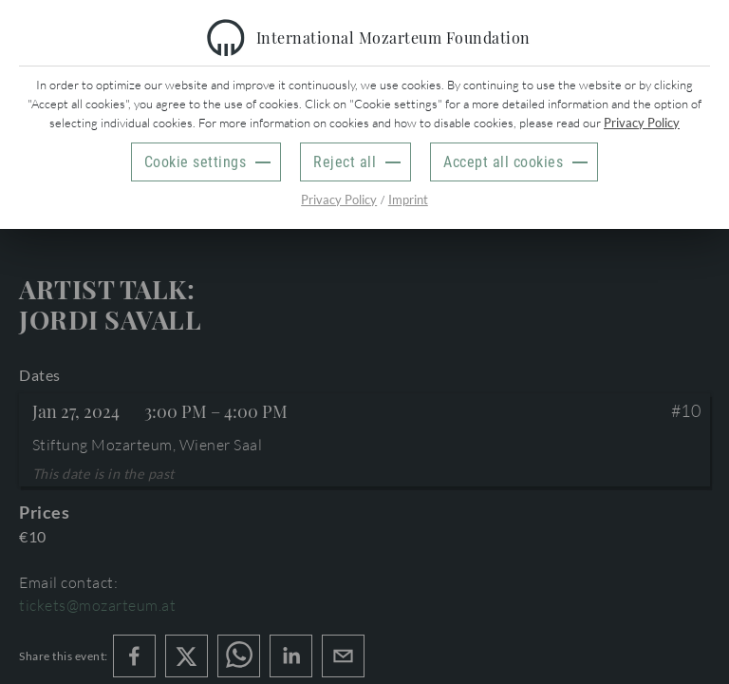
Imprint (408, 199)
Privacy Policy (642, 122)
